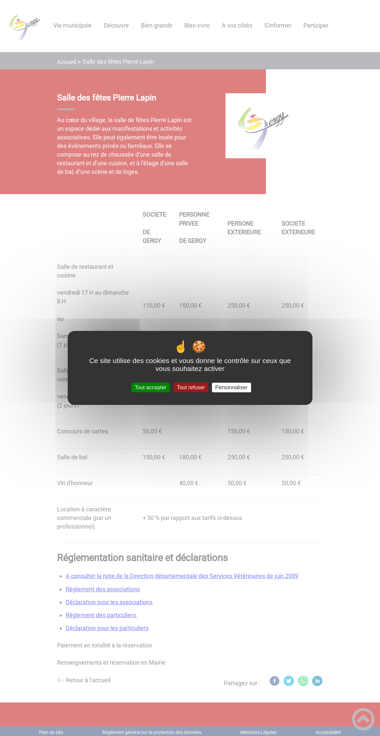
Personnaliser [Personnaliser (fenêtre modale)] (231, 387)
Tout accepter (150, 387)
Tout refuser (191, 387)
